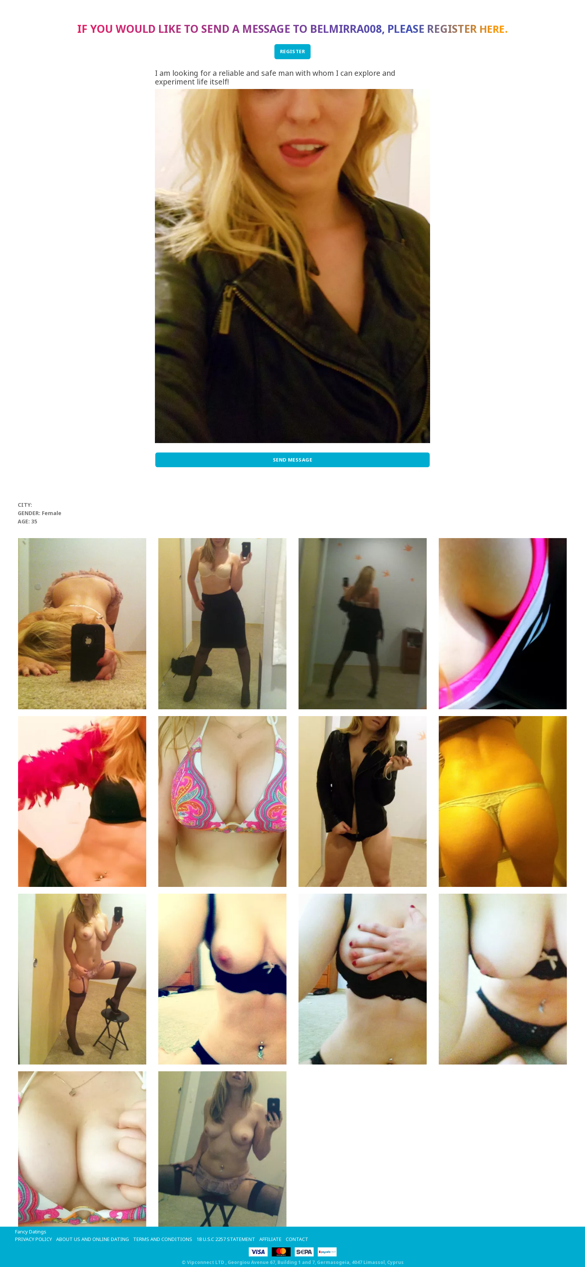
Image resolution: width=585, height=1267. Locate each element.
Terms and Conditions (163, 1239)
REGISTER (292, 51)
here (492, 28)
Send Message (292, 459)
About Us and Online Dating (92, 1239)
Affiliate (271, 1239)
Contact (297, 1239)
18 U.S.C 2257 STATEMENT (226, 1239)
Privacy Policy (33, 1239)
